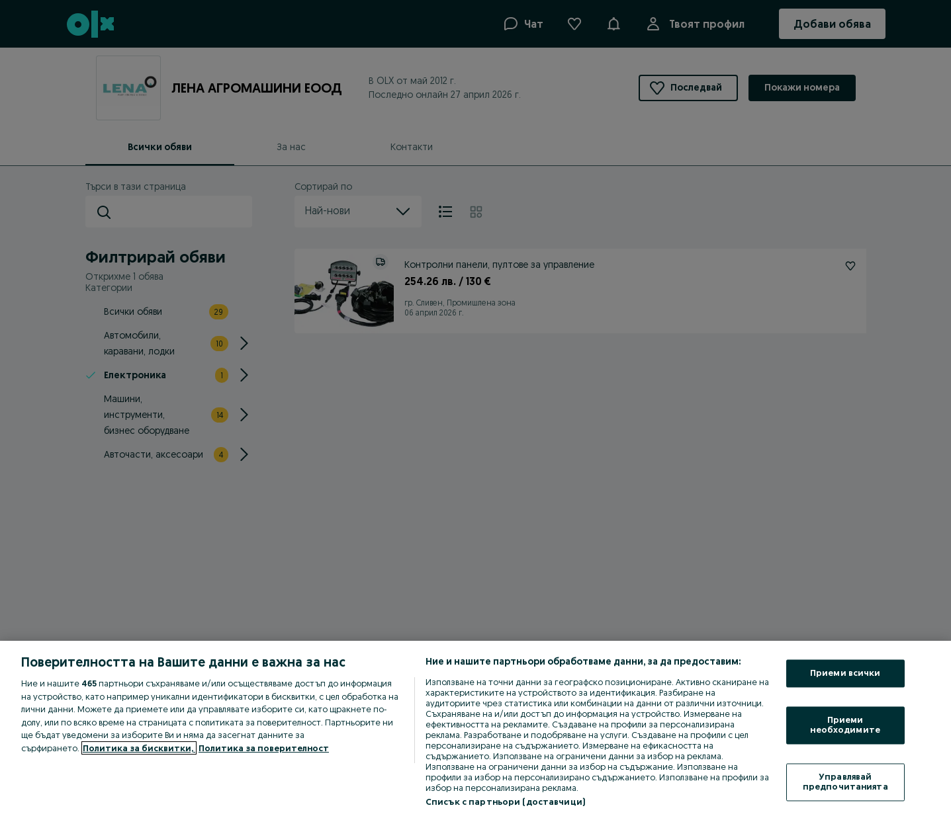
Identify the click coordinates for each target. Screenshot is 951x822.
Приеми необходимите (845, 724)
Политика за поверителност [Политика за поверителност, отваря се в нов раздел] (264, 748)
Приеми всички (845, 673)
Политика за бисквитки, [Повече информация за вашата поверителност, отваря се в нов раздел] (139, 748)
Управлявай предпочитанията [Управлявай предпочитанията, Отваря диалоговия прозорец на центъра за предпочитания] (845, 781)
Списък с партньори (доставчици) (505, 801)
